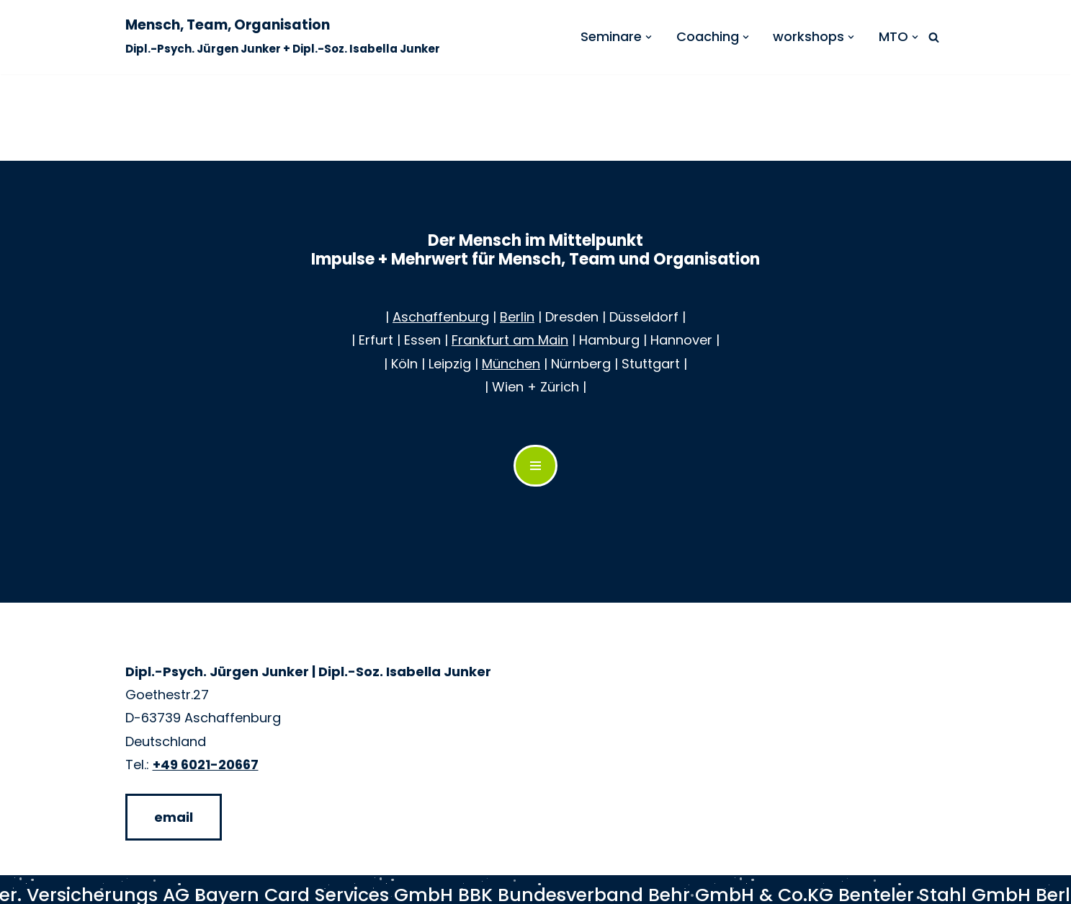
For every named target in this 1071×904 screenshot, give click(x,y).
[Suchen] (933, 37)
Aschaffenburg (441, 317)
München (511, 364)
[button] (648, 37)
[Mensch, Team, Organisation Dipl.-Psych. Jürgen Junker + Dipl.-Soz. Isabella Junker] (282, 37)
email (173, 817)
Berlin (517, 317)
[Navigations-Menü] (535, 466)
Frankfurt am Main (510, 340)
